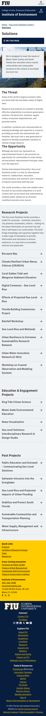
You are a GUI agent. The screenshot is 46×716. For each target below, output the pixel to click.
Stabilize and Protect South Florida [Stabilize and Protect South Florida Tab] (17, 504)
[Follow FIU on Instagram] (14, 623)
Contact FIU (23, 617)
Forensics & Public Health (13, 565)
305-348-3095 (9, 583)
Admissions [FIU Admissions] (23, 635)
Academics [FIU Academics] (23, 639)
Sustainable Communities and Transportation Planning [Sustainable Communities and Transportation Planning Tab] (19, 516)
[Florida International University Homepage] (12, 3)
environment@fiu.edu (11, 586)
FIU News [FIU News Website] (23, 620)
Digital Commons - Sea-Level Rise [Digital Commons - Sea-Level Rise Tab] (18, 288)
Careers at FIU (23, 657)
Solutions (6, 28)
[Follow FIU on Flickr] (31, 623)
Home (4, 25)
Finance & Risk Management (14, 568)
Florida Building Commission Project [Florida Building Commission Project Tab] (18, 311)
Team (4, 554)
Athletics (23, 651)
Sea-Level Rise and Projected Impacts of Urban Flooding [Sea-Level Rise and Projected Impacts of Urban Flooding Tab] (19, 493)
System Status (23, 688)
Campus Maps (23, 676)
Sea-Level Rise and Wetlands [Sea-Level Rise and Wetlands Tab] (18, 329)
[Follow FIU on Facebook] (21, 623)
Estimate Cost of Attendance (23, 661)
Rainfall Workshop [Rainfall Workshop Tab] (12, 321)
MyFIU (23, 679)
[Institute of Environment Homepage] (19, 15)
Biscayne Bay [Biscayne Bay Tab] (9, 254)
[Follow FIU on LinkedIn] (17, 623)
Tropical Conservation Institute (16, 575)
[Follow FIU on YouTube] (28, 623)
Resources (6, 557)
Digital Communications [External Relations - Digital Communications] (27, 709)
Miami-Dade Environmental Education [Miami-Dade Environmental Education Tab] (17, 412)
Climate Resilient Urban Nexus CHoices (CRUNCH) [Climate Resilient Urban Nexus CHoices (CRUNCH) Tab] (19, 264)
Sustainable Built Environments (16, 571)
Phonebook (18, 669)
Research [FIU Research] (23, 645)
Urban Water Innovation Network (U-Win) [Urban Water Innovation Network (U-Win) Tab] (15, 355)
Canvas (23, 682)
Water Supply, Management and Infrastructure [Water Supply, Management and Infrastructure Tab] (20, 528)
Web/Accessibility (27, 712)
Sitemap (39, 712)
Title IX (23, 698)
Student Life (23, 648)
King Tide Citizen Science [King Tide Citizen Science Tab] (16, 402)
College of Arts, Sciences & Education (19, 11)
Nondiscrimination (23, 695)
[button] (41, 3)
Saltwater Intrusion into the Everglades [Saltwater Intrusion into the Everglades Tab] (18, 481)
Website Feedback (10, 712)
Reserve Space (23, 691)
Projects (5, 547)
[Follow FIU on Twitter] (24, 623)
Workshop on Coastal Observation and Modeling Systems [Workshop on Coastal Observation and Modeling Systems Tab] (17, 369)
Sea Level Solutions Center (21, 25)
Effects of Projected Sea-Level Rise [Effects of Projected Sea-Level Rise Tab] (19, 299)
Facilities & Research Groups (15, 550)
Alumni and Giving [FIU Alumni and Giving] (23, 654)
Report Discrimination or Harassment (23, 701)
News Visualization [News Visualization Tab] (13, 422)
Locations (23, 642)
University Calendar (23, 673)
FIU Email (23, 685)
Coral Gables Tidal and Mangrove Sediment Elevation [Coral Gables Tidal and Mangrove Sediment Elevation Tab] (19, 276)
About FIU (23, 632)
